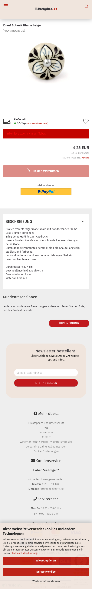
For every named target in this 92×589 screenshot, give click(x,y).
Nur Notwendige (46, 571)
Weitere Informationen (46, 581)
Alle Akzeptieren (46, 560)
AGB (46, 427)
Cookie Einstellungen (46, 451)
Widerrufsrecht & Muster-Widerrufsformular (46, 442)
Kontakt (46, 437)
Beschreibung (19, 221)
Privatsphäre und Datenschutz (46, 423)
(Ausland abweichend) (38, 123)
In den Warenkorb (42, 171)
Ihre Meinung (69, 323)
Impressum (46, 432)
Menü (6, 5)
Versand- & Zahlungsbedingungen (46, 446)
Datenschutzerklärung (24, 553)
